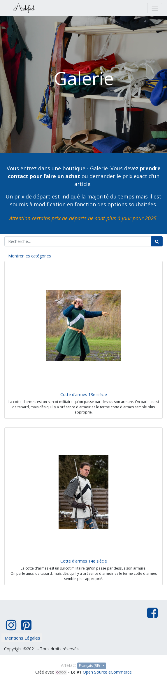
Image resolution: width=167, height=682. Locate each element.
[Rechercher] (157, 241)
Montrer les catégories (29, 256)
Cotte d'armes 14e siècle (83, 561)
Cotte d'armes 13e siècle (83, 394)
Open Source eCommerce (107, 672)
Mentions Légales (22, 638)
